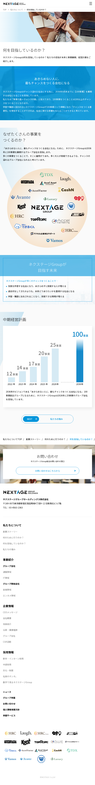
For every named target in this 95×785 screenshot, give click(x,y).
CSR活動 (7, 641)
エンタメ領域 (9, 595)
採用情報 (8, 652)
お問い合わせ (9, 703)
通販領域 (7, 571)
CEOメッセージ (10, 612)
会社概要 (7, 618)
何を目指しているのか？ (14, 543)
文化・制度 (8, 670)
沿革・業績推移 (10, 629)
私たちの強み (9, 549)
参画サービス (9, 715)
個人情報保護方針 (11, 709)
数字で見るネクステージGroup (17, 682)
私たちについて (12, 525)
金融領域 (7, 589)
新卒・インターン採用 (13, 658)
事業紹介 (8, 559)
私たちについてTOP (12, 439)
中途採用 (7, 664)
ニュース (7, 691)
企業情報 (8, 606)
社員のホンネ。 (10, 676)
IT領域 (6, 577)
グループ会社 (9, 566)
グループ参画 (9, 697)
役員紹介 (7, 624)
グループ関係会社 (11, 583)
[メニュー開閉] (90, 3)
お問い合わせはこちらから (47, 470)
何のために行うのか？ (55, 439)
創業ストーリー (33, 439)
